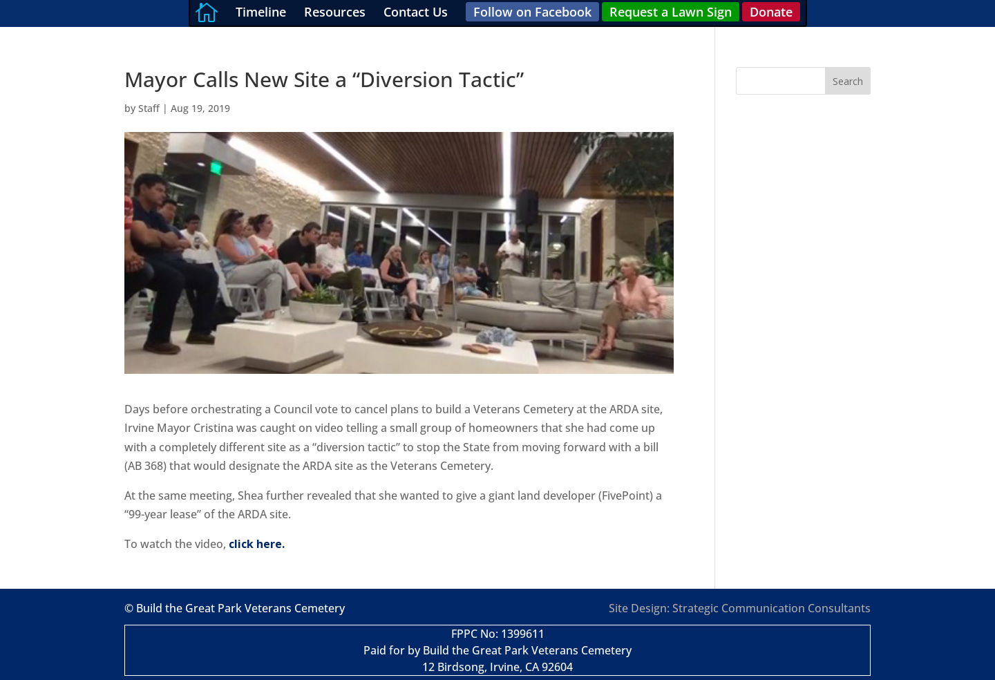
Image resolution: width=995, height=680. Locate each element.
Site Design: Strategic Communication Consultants (740, 608)
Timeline (261, 11)
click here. (257, 543)
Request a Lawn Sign (670, 12)
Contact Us (415, 11)
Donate (771, 12)
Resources (335, 11)
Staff (149, 108)
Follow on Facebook (532, 12)
